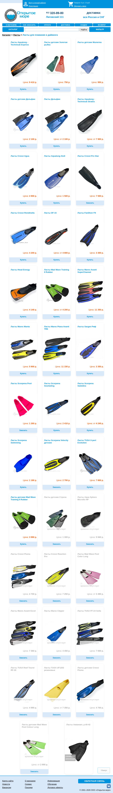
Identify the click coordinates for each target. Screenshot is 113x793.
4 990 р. (30, 708)
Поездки (28, 787)
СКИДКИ (83, 25)
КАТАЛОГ (13, 29)
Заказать (90, 203)
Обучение (52, 784)
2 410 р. (63, 423)
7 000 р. (96, 651)
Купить (23, 89)
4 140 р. (30, 310)
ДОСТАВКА (65, 25)
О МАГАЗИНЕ (11, 25)
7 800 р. (96, 480)
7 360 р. (30, 651)
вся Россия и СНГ (93, 17)
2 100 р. (30, 139)
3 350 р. (96, 366)
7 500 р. (96, 196)
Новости (6, 784)
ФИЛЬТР (100, 29)
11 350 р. (95, 310)
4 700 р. (30, 594)
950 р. (97, 82)
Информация (54, 781)
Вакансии (6, 787)
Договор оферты (55, 787)
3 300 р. (96, 253)
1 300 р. (63, 537)
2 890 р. (39, 765)
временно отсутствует (56, 529)
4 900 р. (30, 196)
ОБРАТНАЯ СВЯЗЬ (94, 781)
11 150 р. (62, 366)
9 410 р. (30, 82)
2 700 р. (63, 480)
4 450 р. (63, 651)
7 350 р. (62, 708)
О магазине (30, 781)
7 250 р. (63, 594)
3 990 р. (30, 537)
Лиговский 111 (55, 17)
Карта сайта (7, 781)
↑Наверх (104, 770)
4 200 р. (30, 253)
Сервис (28, 784)
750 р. (64, 82)
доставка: (94, 12)
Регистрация (33, 6)
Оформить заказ (80, 6)
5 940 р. (96, 537)
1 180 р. (30, 480)
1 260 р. (30, 423)
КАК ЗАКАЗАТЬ (29, 25)
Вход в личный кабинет (37, 3)
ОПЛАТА (47, 25)
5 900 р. (30, 366)
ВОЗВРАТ (102, 25)
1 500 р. (63, 196)
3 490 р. (95, 594)
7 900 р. (95, 139)
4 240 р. (95, 423)
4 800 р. (62, 253)
